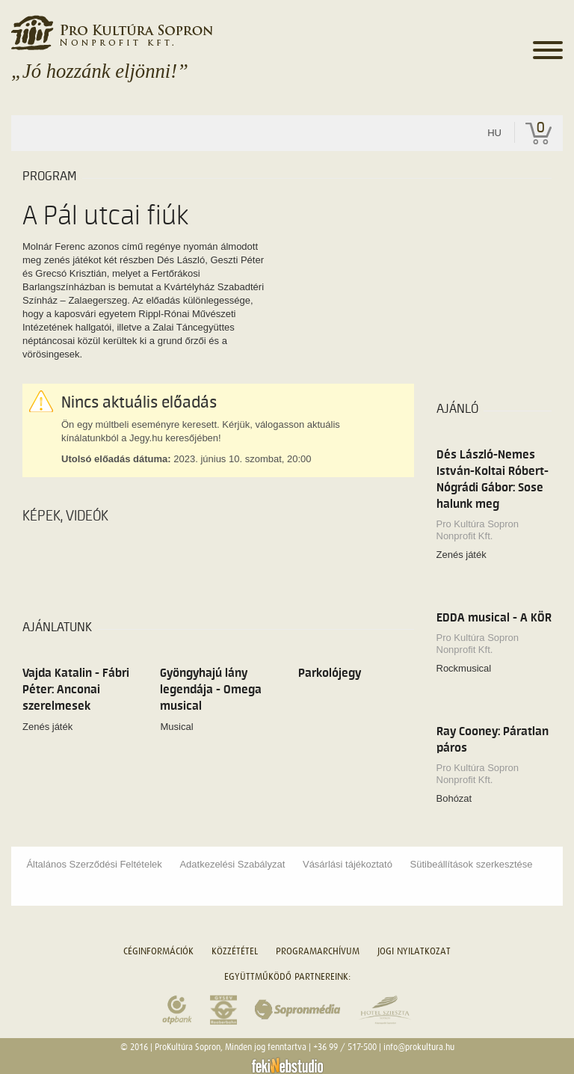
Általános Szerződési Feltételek (93, 864)
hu (494, 132)
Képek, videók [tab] (65, 516)
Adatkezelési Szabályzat (232, 864)
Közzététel (235, 951)
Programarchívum (317, 951)
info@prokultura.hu (418, 1047)
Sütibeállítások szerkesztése (471, 864)
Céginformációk (158, 951)
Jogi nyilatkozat (414, 951)
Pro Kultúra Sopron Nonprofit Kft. (477, 529)
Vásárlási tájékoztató (347, 864)
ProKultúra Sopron (187, 1047)
